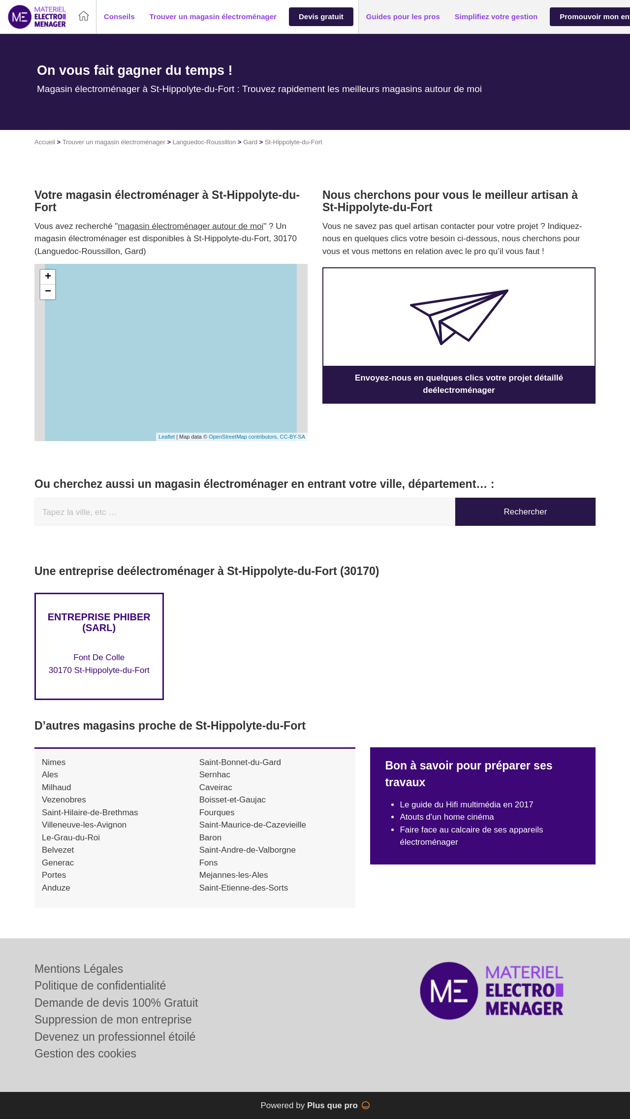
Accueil (44, 142)
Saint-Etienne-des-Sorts (243, 888)
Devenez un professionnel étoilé (114, 1036)
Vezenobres (64, 799)
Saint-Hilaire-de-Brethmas (90, 812)
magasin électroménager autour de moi (191, 226)
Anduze (56, 888)
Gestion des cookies (85, 1053)
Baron (210, 837)
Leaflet (166, 437)
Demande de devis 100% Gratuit (116, 1002)
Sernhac (214, 774)
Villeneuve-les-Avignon (84, 825)
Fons (208, 862)
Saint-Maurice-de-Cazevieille (252, 825)
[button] (119, 17)
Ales (50, 774)
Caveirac (215, 787)
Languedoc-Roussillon (204, 142)
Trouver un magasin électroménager (114, 142)
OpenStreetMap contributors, (244, 437)
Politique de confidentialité (100, 985)
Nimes (53, 762)
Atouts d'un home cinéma (447, 817)
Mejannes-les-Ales (233, 875)
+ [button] (48, 277)
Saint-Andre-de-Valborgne (247, 850)
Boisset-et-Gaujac (232, 799)
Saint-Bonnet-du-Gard (240, 762)
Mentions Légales (78, 968)
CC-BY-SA (292, 437)
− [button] (48, 292)
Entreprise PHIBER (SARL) (99, 622)
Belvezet (58, 850)
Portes (54, 875)
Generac (58, 862)
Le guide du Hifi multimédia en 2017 (466, 804)
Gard (250, 142)
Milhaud (56, 787)
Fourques (217, 812)
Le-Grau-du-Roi (71, 837)
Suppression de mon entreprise (113, 1019)
